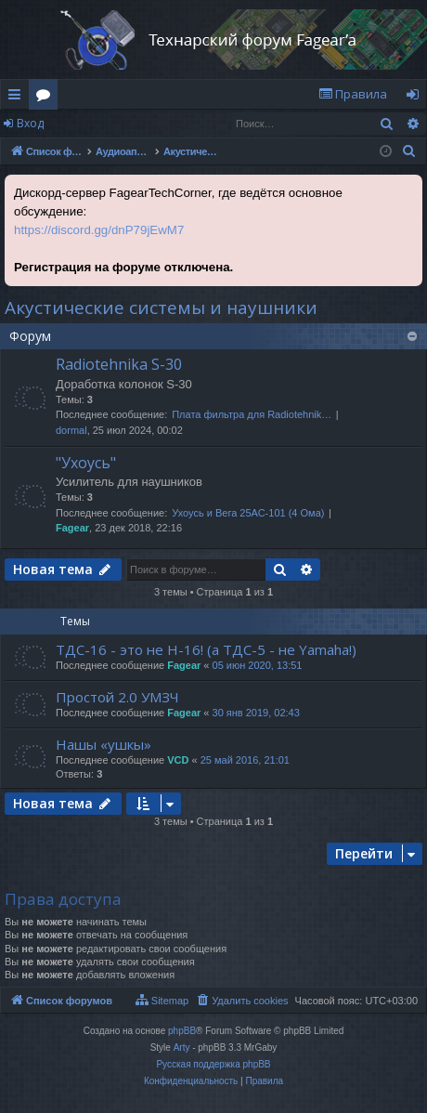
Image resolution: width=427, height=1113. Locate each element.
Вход (30, 123)
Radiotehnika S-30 (119, 364)
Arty (182, 1047)
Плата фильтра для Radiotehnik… (251, 414)
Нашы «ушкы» (103, 744)
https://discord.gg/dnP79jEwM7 (99, 230)
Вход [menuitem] (416, 97)
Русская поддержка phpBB (213, 1064)
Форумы (47, 97)
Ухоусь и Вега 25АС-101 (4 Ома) (248, 512)
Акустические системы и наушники (161, 307)
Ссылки (18, 97)
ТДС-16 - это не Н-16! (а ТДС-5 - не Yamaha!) (206, 649)
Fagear (72, 527)
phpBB (182, 1031)
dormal (71, 430)
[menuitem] (352, 94)
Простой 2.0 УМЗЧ (117, 696)
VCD (177, 760)
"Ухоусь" (86, 462)
